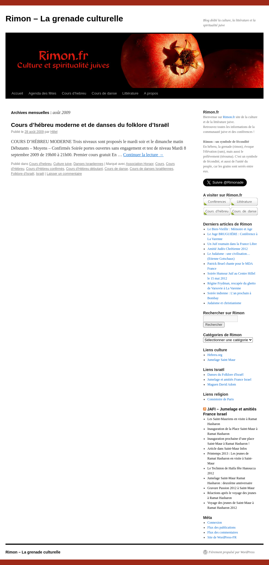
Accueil (17, 93)
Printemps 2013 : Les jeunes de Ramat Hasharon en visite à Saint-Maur (230, 458)
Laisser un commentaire (64, 174)
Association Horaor (139, 164)
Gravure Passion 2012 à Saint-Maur (231, 488)
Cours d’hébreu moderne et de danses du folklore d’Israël (90, 125)
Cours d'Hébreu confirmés (45, 169)
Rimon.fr (229, 117)
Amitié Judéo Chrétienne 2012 (228, 249)
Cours (159, 164)
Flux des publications (222, 527)
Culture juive (62, 164)
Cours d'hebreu (40, 164)
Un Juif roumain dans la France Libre (232, 244)
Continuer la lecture (143, 154)
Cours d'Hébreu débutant (84, 169)
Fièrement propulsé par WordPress (231, 552)
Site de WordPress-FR (222, 537)
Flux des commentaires (223, 532)
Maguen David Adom (222, 384)
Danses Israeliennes (88, 164)
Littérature (130, 93)
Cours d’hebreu (74, 93)
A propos (151, 93)
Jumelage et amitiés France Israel (229, 379)
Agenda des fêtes (42, 93)
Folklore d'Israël (22, 174)
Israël (40, 174)
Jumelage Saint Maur (222, 360)
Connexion (215, 522)
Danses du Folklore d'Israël (225, 374)
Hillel (53, 132)
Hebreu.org (215, 355)
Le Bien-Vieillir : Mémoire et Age (230, 229)
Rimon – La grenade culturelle (64, 18)
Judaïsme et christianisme (224, 303)
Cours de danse (104, 93)
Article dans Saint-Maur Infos (227, 448)
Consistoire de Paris (221, 399)
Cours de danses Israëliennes (151, 169)
